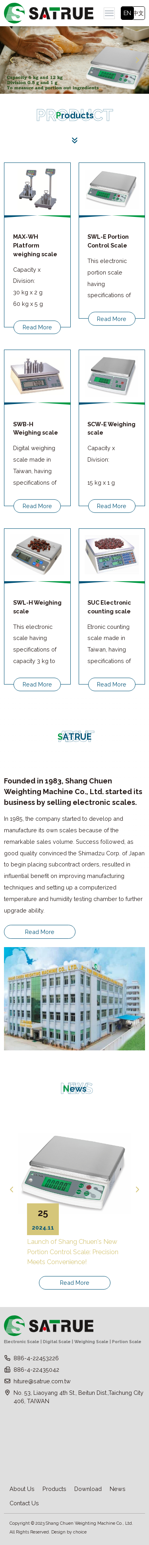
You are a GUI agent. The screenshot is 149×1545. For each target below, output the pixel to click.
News (118, 1488)
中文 (138, 13)
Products (54, 1488)
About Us (22, 1488)
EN (127, 13)
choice (80, 1532)
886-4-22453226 (36, 1358)
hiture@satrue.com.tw (42, 1381)
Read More (37, 327)
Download (88, 1488)
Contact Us (24, 1503)
